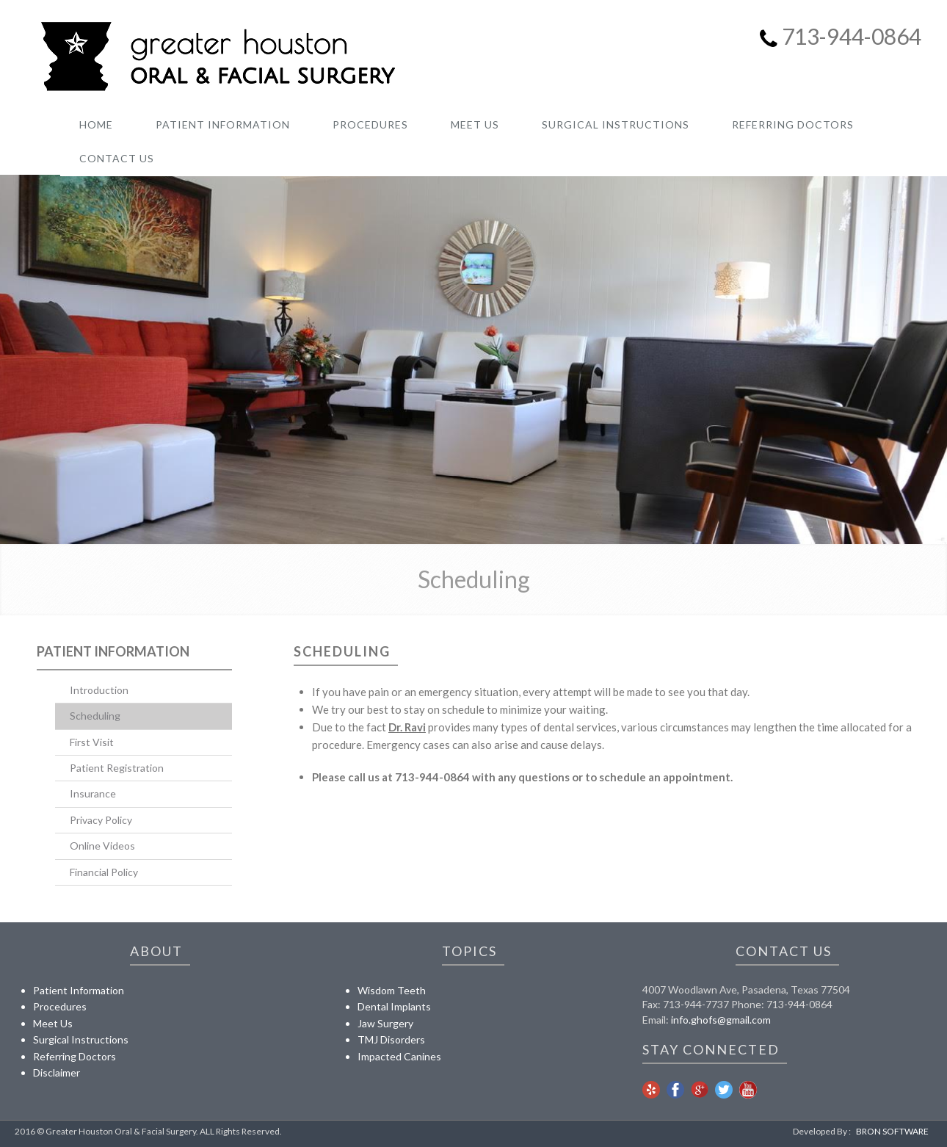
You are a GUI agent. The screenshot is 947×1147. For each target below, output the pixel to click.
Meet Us (53, 1023)
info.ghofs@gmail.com (721, 1019)
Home (96, 124)
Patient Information (113, 651)
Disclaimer (56, 1072)
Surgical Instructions (80, 1039)
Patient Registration (117, 767)
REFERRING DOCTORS (793, 124)
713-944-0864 (851, 36)
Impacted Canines (399, 1056)
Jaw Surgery (385, 1023)
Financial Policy (104, 872)
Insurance (93, 793)
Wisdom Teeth (392, 990)
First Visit (92, 742)
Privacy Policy (101, 820)
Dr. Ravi (407, 727)
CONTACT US (116, 158)
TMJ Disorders (391, 1039)
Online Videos (102, 845)
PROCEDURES (370, 124)
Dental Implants (394, 1006)
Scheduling (95, 715)
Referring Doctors (74, 1056)
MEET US (475, 124)
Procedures (60, 1006)
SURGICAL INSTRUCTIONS (615, 124)
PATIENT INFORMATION (223, 124)
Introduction (99, 690)
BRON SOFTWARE (892, 1131)
